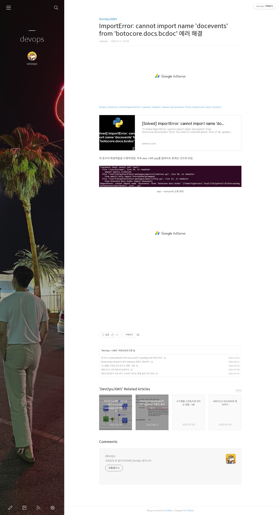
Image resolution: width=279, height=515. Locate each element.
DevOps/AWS (109, 19)
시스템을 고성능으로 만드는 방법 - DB (119, 365)
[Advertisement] (171, 76)
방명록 (25, 507)
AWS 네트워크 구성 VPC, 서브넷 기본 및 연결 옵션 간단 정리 (129, 373)
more (240, 390)
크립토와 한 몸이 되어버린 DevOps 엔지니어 (129, 460)
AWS (116, 350)
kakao (171, 510)
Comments (109, 442)
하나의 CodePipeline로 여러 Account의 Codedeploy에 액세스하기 (133, 357)
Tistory (191, 510)
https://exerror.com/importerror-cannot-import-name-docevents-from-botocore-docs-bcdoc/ (161, 107)
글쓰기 (11, 507)
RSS (39, 507)
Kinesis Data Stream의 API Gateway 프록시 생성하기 (126, 361)
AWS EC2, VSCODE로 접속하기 (116, 369)
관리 (53, 507)
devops (32, 39)
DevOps (107, 350)
